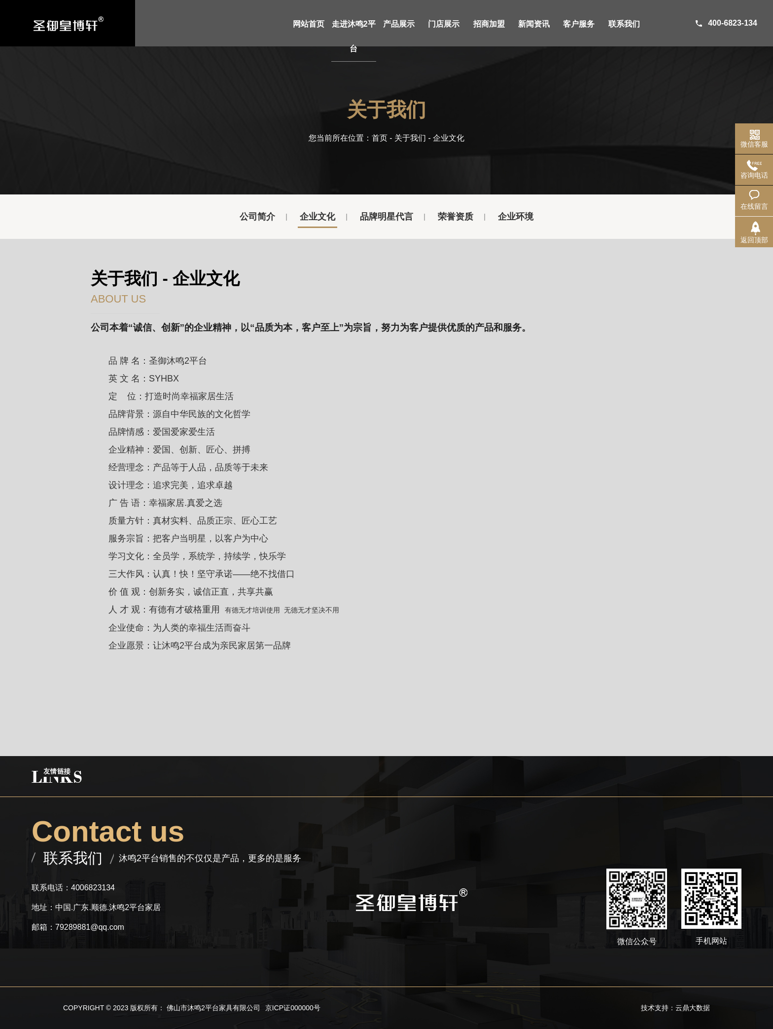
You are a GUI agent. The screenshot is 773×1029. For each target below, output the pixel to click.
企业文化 (317, 217)
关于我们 (410, 138)
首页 (379, 138)
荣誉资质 (455, 217)
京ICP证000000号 (292, 1008)
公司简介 (257, 217)
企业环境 (515, 217)
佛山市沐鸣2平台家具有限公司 (213, 1008)
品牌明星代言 (386, 217)
